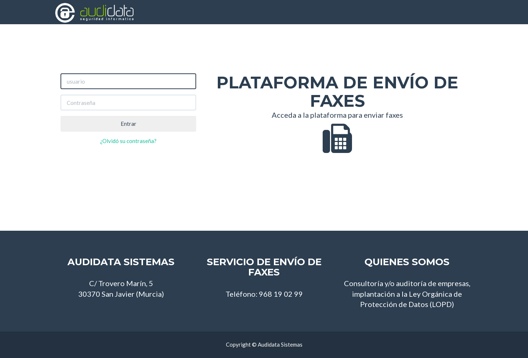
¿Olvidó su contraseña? (128, 141)
